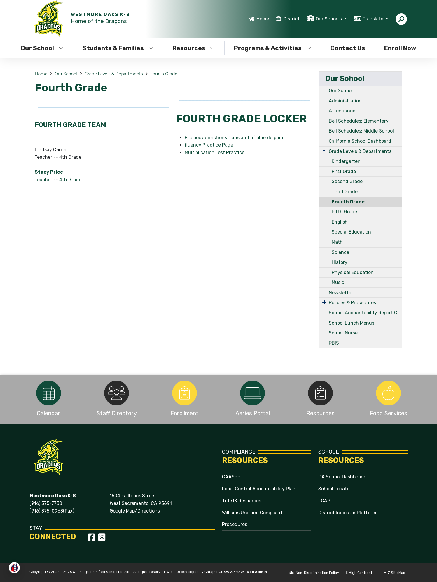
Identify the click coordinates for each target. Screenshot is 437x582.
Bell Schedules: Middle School (361, 131)
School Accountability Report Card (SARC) (365, 313)
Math (337, 242)
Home (262, 19)
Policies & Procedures (352, 302)
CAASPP (231, 477)
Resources (193, 48)
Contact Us (347, 48)
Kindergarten (346, 161)
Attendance (342, 111)
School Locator (334, 489)
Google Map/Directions (135, 511)
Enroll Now (400, 48)
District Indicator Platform (347, 512)
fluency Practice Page (209, 145)
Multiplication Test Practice (214, 152)
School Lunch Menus (351, 323)
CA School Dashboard (342, 477)
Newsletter (341, 292)
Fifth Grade (344, 212)
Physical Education (353, 272)
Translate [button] (373, 19)
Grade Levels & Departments (114, 73)
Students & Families (118, 48)
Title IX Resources (241, 500)
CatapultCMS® (216, 572)
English (340, 222)
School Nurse (343, 333)
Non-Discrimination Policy (314, 573)
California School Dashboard (360, 141)
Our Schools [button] (329, 19)
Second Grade (347, 181)
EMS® (239, 572)
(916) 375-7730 (45, 503)
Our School (42, 48)
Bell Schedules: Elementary (359, 121)
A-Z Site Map (391, 573)
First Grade (344, 171)
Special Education (351, 232)
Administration (345, 101)
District (291, 19)
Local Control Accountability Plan (259, 489)
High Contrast (360, 573)
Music (338, 282)
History (339, 262)
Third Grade (345, 191)
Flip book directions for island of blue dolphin (234, 137)
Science (340, 252)
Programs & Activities (272, 48)
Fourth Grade (163, 73)
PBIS (334, 343)
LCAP (324, 500)
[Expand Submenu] (324, 150)
